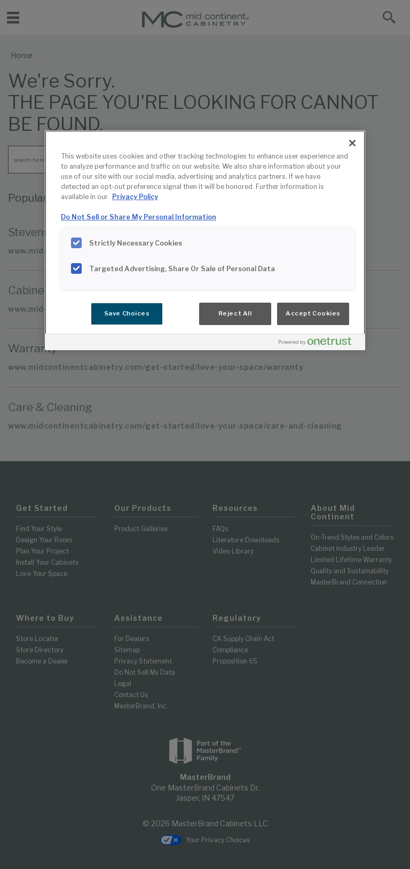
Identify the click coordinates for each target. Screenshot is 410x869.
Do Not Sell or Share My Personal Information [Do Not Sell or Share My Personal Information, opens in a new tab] (138, 217)
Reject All (235, 313)
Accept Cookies (313, 313)
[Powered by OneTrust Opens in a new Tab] (319, 343)
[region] (205, 240)
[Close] (352, 143)
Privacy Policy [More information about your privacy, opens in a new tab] (135, 197)
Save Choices (127, 313)
